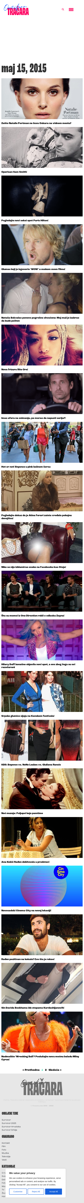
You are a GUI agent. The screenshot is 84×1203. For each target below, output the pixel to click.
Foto (4, 1150)
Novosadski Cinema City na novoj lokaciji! (26, 910)
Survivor (6, 1120)
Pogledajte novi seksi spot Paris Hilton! (24, 220)
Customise (17, 1191)
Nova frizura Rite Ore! (14, 369)
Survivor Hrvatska (11, 1127)
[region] (35, 1183)
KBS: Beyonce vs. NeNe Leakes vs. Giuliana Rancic (31, 765)
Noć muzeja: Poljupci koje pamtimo (22, 813)
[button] (63, 9)
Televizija (6, 1157)
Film (4, 1146)
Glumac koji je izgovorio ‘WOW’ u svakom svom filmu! (33, 269)
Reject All (36, 1191)
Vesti (4, 1160)
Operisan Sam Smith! (14, 172)
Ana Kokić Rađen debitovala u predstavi (25, 862)
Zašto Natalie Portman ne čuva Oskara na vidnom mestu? (36, 123)
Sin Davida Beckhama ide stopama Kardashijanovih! (32, 1008)
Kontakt (6, 1143)
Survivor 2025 (9, 1123)
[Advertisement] (42, 40)
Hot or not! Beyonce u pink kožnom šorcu (25, 467)
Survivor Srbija (9, 1130)
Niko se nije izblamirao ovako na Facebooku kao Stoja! (33, 567)
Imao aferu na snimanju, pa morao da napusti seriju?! (33, 418)
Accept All (53, 1191)
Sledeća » (55, 1070)
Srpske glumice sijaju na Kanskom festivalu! (27, 716)
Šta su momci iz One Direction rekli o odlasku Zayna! (32, 616)
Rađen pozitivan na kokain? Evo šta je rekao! (28, 959)
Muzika (5, 1153)
